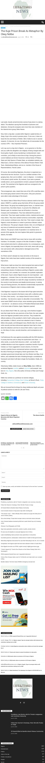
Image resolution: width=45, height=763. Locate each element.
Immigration (11, 756)
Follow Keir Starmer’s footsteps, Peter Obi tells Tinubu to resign (17, 490)
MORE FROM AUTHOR (28, 414)
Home (2, 26)
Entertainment (4, 734)
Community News (25, 756)
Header (3, 745)
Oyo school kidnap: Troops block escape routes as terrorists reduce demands (20, 504)
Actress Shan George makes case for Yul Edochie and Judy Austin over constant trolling (21, 543)
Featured (39, 756)
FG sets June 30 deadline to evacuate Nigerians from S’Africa (16, 517)
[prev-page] (21, 433)
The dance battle (38, 400)
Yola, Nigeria (10, 356)
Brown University (29, 368)
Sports (13, 758)
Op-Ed (2, 747)
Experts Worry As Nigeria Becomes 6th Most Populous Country (10, 402)
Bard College (24, 365)
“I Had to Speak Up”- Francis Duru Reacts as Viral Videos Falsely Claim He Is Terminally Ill (20, 535)
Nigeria (6, 26)
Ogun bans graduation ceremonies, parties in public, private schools (37, 429)
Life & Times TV (29, 758)
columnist (27, 354)
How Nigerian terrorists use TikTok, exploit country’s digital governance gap (20, 532)
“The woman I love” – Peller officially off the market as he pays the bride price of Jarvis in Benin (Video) (21, 500)
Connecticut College (13, 365)
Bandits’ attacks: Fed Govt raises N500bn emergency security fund (18, 547)
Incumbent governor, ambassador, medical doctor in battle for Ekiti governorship (21, 523)
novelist (15, 354)
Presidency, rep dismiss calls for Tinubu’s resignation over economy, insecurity (7, 429)
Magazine (33, 756)
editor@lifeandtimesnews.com (9, 37)
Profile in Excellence (6, 742)
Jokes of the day (5, 739)
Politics (3, 737)
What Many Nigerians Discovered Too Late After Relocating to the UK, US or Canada (22, 526)
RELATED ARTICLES (16, 414)
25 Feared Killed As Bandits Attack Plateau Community (22, 429)
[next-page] (23, 433)
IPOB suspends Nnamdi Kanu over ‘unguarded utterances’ (16, 539)
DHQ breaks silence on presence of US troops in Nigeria (21, 641)
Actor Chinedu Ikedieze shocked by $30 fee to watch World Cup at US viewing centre (21, 507)
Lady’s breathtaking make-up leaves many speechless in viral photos (18, 520)
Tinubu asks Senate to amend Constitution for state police (23, 637)
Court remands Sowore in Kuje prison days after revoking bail (16, 496)
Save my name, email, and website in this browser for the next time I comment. (23, 472)
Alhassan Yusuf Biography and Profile (10, 511)
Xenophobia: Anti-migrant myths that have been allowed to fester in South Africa (21, 529)
